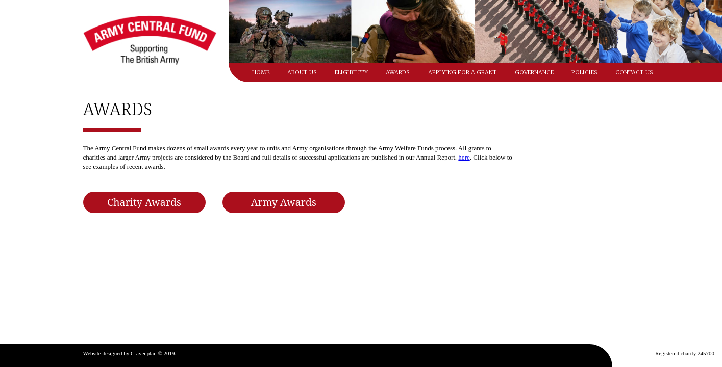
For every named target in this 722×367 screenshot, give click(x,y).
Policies (584, 72)
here (463, 157)
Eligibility (351, 72)
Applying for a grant (462, 72)
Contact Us (634, 72)
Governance (534, 72)
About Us (302, 72)
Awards (398, 72)
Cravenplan (144, 353)
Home (260, 72)
